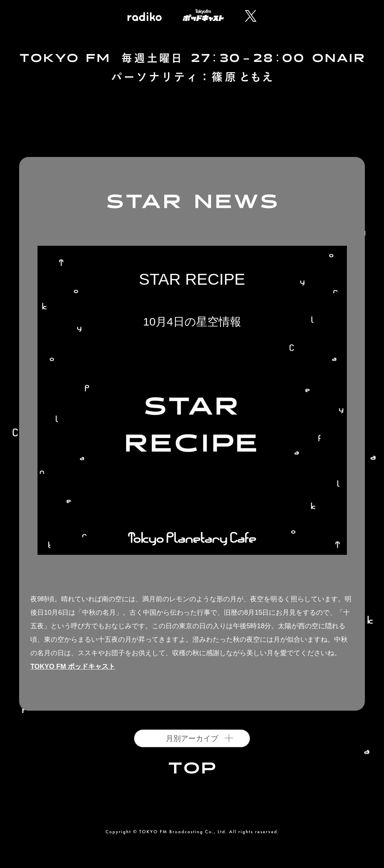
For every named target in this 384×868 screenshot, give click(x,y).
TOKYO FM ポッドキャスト (72, 666)
